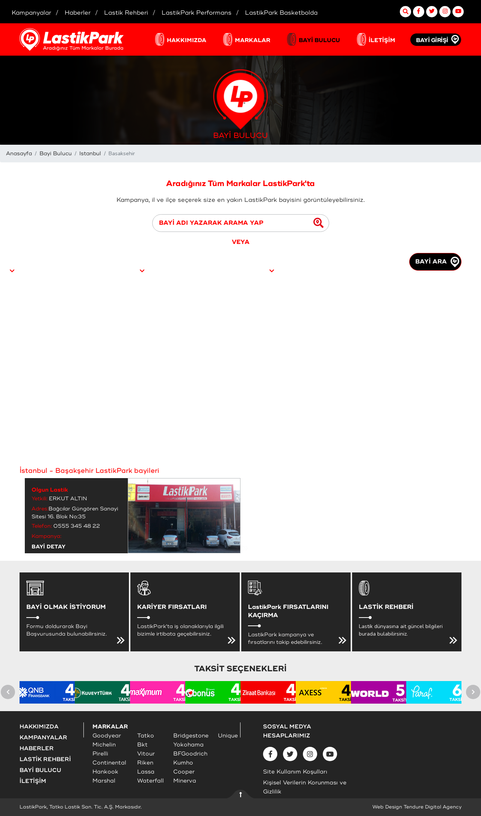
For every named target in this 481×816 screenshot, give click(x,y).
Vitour (146, 753)
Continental (109, 762)
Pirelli (100, 753)
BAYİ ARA (437, 262)
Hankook (105, 771)
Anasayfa (19, 153)
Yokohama (188, 744)
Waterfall (150, 780)
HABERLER (37, 748)
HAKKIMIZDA (186, 40)
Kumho (183, 762)
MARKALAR (252, 40)
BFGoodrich (190, 753)
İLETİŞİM (382, 40)
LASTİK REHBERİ (45, 759)
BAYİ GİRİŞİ (432, 40)
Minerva (184, 780)
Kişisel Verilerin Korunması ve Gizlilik (304, 787)
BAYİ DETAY (48, 546)
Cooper (184, 771)
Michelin (104, 744)
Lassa (145, 771)
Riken (145, 762)
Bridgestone (191, 735)
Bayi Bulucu (55, 153)
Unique (228, 735)
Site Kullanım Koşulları (295, 771)
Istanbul (90, 153)
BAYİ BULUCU (319, 40)
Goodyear (106, 735)
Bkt (142, 744)
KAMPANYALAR (43, 737)
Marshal (103, 780)
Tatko (145, 735)
